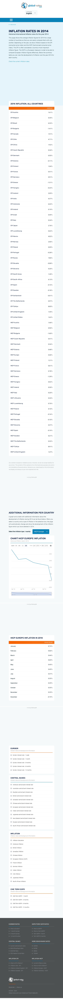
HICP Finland (15, 360)
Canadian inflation (17, 851)
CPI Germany (15, 177)
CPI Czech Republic (17, 150)
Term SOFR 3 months (39, 936)
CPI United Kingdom (17, 312)
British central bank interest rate (21, 796)
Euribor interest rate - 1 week (20, 755)
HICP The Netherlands (18, 441)
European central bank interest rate (22, 807)
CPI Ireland (14, 209)
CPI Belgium (15, 118)
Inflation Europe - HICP (39, 968)
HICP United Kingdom (18, 452)
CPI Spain (14, 285)
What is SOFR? (37, 928)
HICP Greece (15, 376)
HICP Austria (15, 322)
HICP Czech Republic (18, 339)
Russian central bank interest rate (21, 822)
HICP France (15, 366)
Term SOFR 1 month (38, 933)
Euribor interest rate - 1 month (20, 759)
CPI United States (17, 317)
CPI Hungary (15, 188)
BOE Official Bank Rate (16, 948)
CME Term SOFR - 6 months (19, 903)
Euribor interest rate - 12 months (21, 770)
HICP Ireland (15, 387)
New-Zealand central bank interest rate (23, 818)
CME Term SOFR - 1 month (19, 896)
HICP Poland (15, 409)
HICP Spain (14, 430)
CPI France (14, 171)
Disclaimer (12, 987)
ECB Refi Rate (13, 951)
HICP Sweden (15, 436)
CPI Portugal (15, 252)
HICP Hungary (15, 382)
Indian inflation (16, 870)
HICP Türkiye (15, 446)
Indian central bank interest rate (21, 811)
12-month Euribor (15, 936)
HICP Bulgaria (15, 333)
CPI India (14, 198)
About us (19, 987)
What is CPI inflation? (16, 963)
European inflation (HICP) (19, 859)
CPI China (14, 145)
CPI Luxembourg (16, 231)
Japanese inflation (17, 877)
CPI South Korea (16, 274)
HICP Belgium (15, 328)
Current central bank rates (17, 946)
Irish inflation (15, 874)
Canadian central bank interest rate (22, 799)
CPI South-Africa (16, 279)
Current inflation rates (39, 963)
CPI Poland (14, 247)
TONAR (35, 953)
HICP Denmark (15, 344)
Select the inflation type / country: (20, 531)
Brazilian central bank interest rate (22, 792)
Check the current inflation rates (19, 61)
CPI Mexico (14, 236)
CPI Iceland (14, 193)
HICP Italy (14, 392)
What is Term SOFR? (38, 931)
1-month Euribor (14, 931)
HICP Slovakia (15, 419)
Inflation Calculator (17, 840)
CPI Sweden (15, 290)
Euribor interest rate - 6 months (21, 766)
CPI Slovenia (15, 268)
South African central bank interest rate (23, 826)
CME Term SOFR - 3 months (19, 900)
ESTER (34, 948)
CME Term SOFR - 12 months (20, 907)
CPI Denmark (15, 155)
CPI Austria (14, 112)
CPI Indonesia (15, 204)
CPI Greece (14, 182)
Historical (12, 24)
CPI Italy (13, 220)
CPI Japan (14, 225)
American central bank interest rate (22, 785)
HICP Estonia (15, 349)
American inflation (17, 844)
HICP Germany (15, 371)
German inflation (17, 866)
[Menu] (11, 20)
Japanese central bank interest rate (22, 814)
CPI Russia (14, 258)
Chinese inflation (16, 855)
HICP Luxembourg (17, 403)
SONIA (34, 951)
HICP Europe (15, 355)
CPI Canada (14, 134)
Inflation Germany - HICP (40, 970)
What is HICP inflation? (39, 965)
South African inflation (18, 881)
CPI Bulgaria (15, 128)
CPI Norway (14, 242)
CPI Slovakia (15, 263)
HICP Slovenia (15, 425)
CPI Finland (14, 166)
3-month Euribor (14, 933)
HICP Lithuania (16, 398)
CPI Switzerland (16, 295)
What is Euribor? (14, 928)
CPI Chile (14, 139)
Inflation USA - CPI (15, 965)
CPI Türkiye (14, 306)
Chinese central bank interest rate (21, 803)
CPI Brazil (14, 123)
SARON (35, 946)
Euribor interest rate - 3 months (21, 762)
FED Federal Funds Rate (16, 953)
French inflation (16, 863)
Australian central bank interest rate (22, 788)
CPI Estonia (14, 161)
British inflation (16, 848)
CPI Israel (14, 215)
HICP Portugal (15, 414)
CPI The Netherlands (18, 301)
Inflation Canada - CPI (16, 970)
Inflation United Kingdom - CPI (18, 968)
